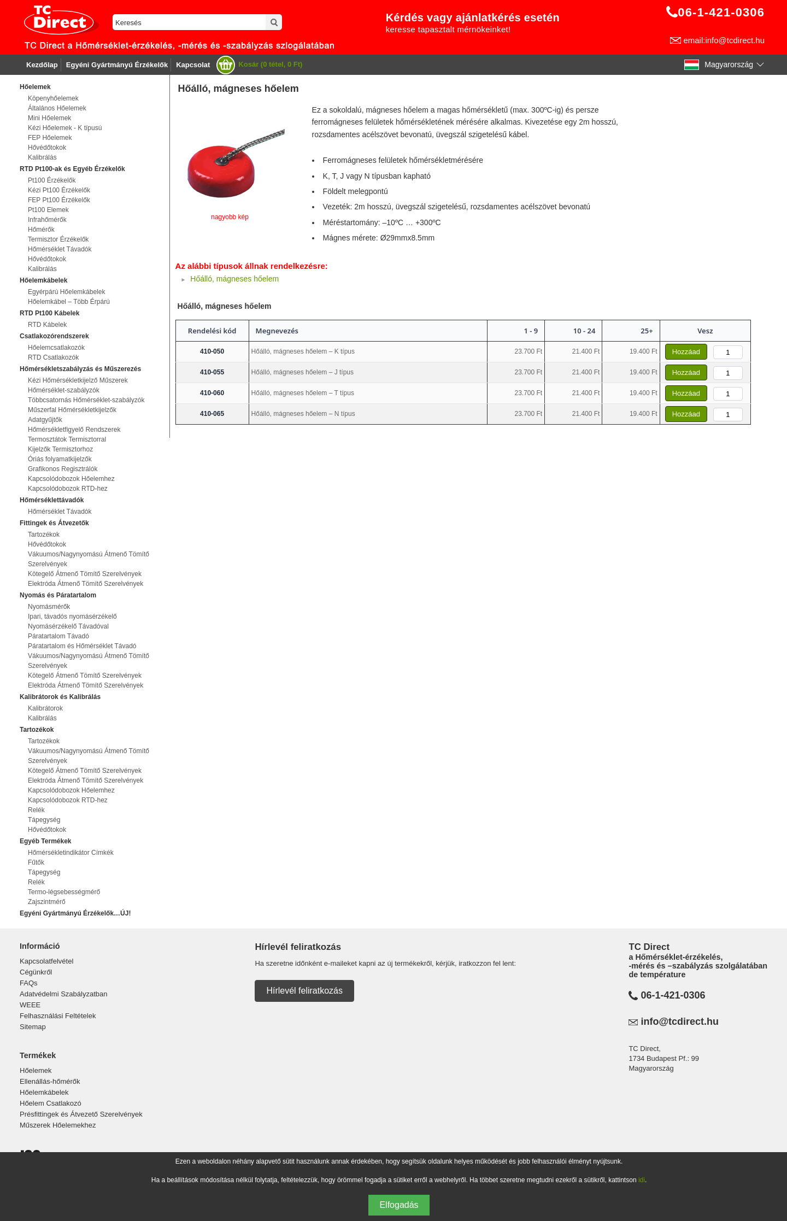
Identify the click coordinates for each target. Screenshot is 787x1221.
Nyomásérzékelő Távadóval (68, 626)
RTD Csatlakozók (53, 357)
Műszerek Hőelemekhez (58, 1125)
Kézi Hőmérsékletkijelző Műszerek (78, 380)
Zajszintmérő (47, 902)
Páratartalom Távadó (58, 636)
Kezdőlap (42, 65)
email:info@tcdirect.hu (724, 40)
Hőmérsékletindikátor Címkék (71, 852)
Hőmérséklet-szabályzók (63, 390)
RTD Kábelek (47, 324)
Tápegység (44, 820)
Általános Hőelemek (57, 108)
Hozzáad (686, 352)
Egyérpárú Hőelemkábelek (66, 292)
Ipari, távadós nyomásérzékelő (72, 616)
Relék (36, 810)
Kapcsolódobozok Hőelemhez (71, 479)
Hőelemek (36, 1070)
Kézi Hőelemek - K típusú (65, 128)
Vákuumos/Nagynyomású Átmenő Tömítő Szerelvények (88, 559)
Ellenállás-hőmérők (50, 1081)
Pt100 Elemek (48, 210)
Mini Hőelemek (49, 118)
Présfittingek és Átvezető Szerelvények (81, 1114)
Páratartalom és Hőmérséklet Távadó (82, 646)
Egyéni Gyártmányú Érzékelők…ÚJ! (75, 913)
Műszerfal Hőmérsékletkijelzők (72, 410)
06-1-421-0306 (673, 995)
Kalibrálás (42, 157)
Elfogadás (398, 1205)
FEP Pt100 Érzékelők (59, 200)
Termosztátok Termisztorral (67, 439)
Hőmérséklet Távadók (60, 249)
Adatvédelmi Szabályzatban (63, 994)
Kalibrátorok (45, 708)
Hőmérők (41, 229)
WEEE (30, 1005)
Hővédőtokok (47, 147)
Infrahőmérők (47, 220)
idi (641, 1180)
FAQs (29, 983)
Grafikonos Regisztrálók (62, 469)
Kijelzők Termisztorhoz (60, 449)
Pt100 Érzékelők (51, 180)
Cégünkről (36, 972)
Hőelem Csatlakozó (50, 1103)
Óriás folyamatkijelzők (60, 459)
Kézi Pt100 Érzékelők (59, 190)
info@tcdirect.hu (680, 1021)
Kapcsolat (193, 65)
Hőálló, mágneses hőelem (234, 278)
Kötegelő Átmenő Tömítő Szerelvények (85, 574)
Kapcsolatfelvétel (46, 961)
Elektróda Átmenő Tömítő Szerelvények (85, 584)
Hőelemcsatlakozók (56, 347)
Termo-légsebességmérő (64, 892)
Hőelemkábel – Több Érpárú (69, 302)
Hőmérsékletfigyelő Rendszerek (74, 429)
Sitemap (33, 1027)
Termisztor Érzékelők (58, 239)
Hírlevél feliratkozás (304, 990)
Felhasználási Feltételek (58, 1016)
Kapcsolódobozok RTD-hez (68, 488)
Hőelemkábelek (44, 1092)
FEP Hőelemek (50, 138)
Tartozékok (44, 534)
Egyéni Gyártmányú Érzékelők (117, 65)
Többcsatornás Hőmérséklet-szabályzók (86, 400)
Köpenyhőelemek (53, 98)
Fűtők (36, 862)
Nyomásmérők (49, 606)
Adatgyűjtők (45, 420)
